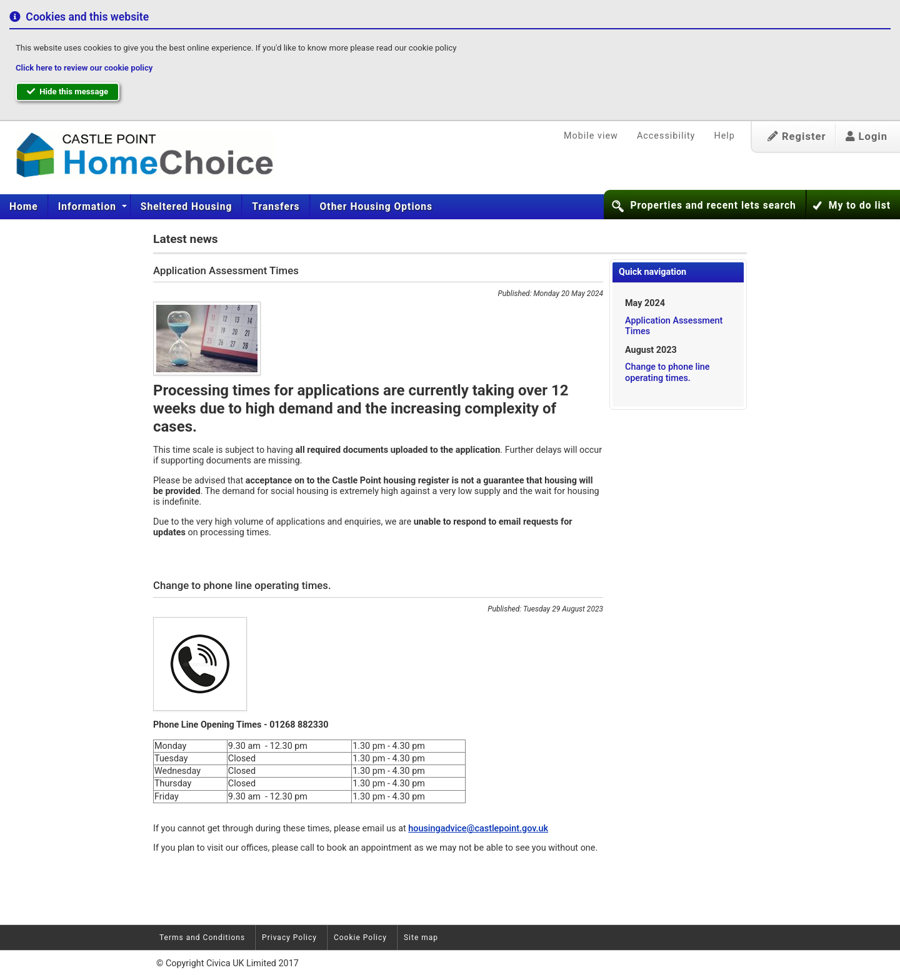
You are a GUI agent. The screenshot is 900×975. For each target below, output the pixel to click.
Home (23, 206)
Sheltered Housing (186, 206)
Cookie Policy (360, 937)
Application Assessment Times (673, 326)
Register (797, 136)
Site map (421, 937)
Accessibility (666, 136)
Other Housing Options (376, 206)
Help (724, 136)
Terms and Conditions (202, 937)
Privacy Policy (289, 937)
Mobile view (591, 136)
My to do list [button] (860, 205)
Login (867, 136)
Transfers (275, 206)
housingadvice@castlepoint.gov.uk (478, 828)
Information (88, 206)
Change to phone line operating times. (667, 372)
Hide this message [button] (67, 91)
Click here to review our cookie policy (84, 67)
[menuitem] (24, 206)
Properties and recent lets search (713, 205)
